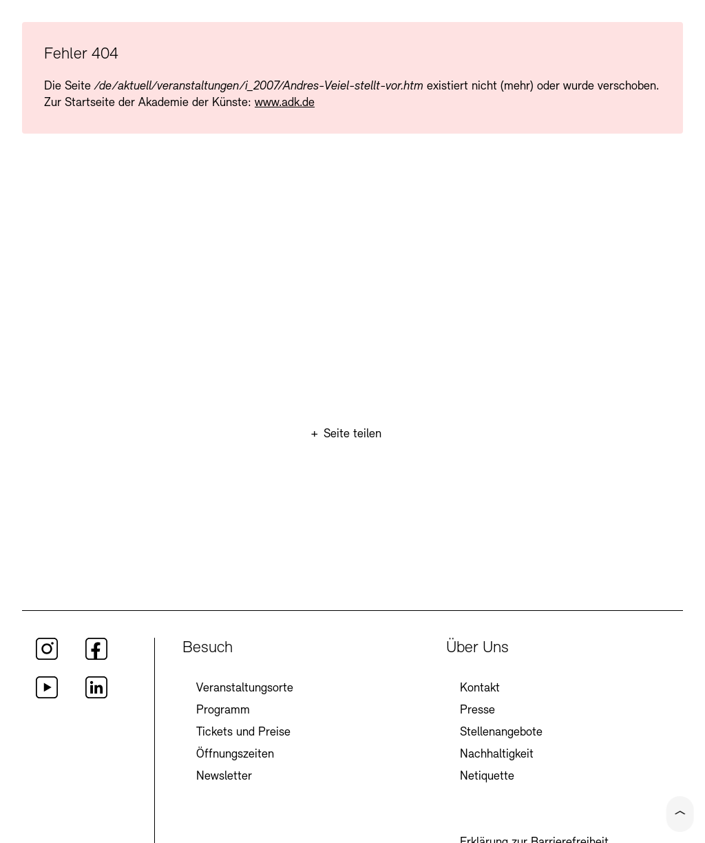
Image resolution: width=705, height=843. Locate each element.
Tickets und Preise (243, 732)
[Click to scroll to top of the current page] (680, 814)
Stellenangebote (501, 732)
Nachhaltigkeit (497, 754)
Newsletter (224, 776)
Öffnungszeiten (235, 754)
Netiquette (487, 776)
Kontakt (480, 688)
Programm (223, 710)
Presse (477, 710)
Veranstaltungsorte (244, 688)
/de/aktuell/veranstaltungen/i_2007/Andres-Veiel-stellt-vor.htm (258, 86)
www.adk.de (285, 103)
